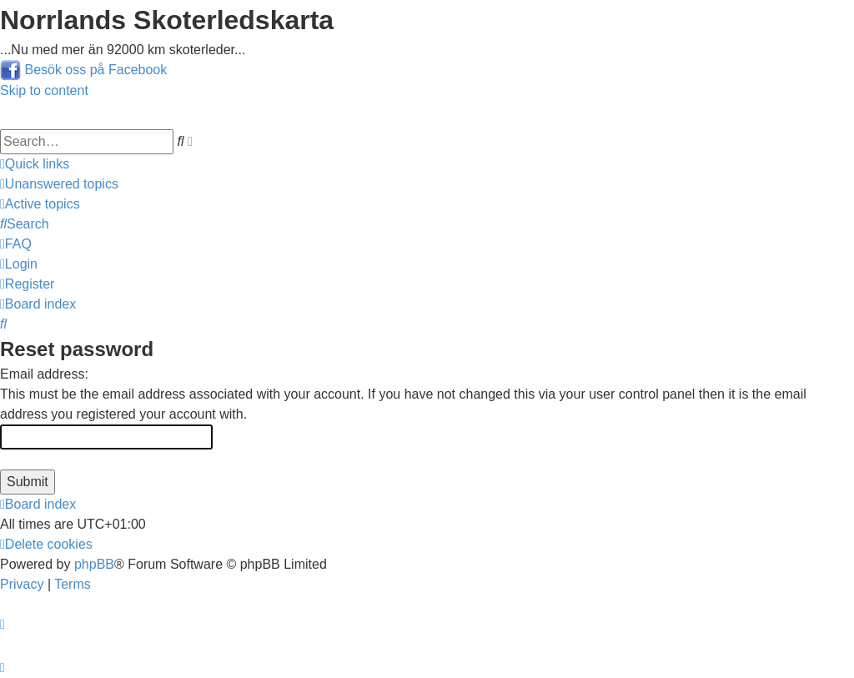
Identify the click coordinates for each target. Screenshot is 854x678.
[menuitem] (59, 184)
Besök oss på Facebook (95, 70)
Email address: (44, 374)
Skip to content (44, 90)
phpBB (94, 564)
